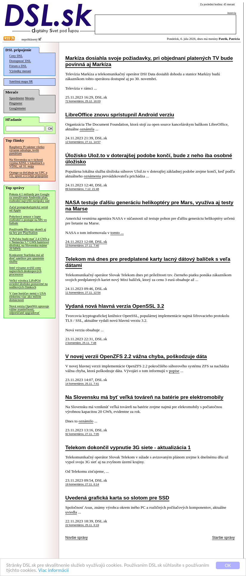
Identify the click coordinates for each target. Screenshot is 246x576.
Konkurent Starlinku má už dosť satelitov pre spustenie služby (26, 258)
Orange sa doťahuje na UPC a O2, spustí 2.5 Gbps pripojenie (28, 174)
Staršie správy (223, 538)
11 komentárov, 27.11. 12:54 (82, 292)
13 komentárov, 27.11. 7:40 (82, 245)
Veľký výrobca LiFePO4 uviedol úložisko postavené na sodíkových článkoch (28, 284)
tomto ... (116, 232)
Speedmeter (16, 98)
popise (174, 371)
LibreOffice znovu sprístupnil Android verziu (119, 115)
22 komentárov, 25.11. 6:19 (82, 525)
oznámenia (92, 176)
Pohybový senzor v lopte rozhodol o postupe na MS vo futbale (28, 220)
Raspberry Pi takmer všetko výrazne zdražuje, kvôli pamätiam (26, 150)
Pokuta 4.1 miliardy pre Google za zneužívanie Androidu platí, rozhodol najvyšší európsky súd (29, 197)
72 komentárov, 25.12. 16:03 (82, 101)
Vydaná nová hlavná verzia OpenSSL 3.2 (114, 306)
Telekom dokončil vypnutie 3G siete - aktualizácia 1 (128, 447)
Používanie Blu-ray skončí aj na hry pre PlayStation (27, 231)
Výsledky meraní (20, 71)
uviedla (71, 512)
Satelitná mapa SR (21, 81)
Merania (29, 98)
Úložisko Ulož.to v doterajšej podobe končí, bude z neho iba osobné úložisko (148, 158)
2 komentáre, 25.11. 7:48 (80, 342)
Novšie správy (76, 538)
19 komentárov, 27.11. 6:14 (82, 484)
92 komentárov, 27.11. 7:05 (82, 434)
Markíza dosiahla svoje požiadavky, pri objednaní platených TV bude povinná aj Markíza (149, 61)
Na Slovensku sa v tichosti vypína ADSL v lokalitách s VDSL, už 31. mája (26, 163)
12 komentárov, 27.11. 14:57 (82, 142)
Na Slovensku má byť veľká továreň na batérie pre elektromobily (144, 397)
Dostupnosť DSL (20, 61)
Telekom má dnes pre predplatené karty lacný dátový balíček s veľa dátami (147, 262)
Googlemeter (17, 108)
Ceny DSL (16, 55)
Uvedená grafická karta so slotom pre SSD (117, 498)
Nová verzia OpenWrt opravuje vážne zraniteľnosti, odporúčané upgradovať (29, 309)
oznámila (87, 129)
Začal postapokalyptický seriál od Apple (28, 208)
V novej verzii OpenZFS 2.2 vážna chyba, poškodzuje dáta (136, 356)
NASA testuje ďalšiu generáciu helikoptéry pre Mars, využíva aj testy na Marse (149, 205)
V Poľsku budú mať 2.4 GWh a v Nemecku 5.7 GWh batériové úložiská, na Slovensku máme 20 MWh (29, 243)
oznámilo (85, 421)
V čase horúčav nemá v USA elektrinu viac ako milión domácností (27, 297)
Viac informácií (53, 570)
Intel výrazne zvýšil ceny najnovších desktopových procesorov (25, 271)
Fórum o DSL (18, 66)
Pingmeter (15, 103)
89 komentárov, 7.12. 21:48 (82, 189)
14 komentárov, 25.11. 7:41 (82, 383)
